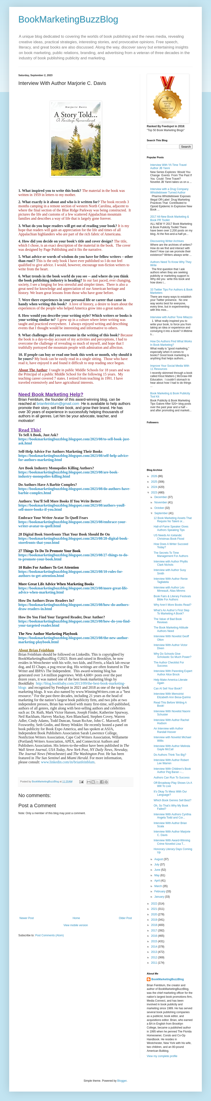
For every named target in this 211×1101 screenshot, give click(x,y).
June (157, 869)
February (160, 891)
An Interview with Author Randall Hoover (168, 730)
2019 (154, 919)
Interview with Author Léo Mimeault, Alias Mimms (169, 589)
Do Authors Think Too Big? (170, 754)
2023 (154, 492)
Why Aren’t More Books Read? (172, 604)
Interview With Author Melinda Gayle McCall (172, 747)
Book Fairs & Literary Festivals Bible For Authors (172, 598)
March (158, 886)
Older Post (125, 918)
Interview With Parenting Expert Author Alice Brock (173, 672)
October (159, 508)
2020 (154, 914)
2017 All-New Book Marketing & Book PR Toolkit (169, 218)
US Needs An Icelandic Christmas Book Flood (169, 537)
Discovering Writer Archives (167, 241)
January (159, 896)
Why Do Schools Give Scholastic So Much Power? (172, 655)
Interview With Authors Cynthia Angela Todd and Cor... (172, 816)
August (159, 859)
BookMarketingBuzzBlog (68, 19)
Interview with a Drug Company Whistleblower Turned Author (169, 190)
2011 (154, 962)
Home (76, 918)
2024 (154, 487)
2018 (154, 925)
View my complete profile (162, 1056)
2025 (154, 481)
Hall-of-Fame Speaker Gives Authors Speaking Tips (171, 528)
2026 (154, 476)
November (161, 502)
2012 (154, 957)
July (157, 864)
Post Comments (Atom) (49, 935)
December (161, 497)
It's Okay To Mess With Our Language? (170, 793)
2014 (154, 946)
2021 (154, 909)
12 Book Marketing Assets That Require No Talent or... (173, 519)
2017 (154, 930)
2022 (154, 903)
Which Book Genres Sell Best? (172, 800)
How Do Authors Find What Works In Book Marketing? (171, 343)
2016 (154, 935)
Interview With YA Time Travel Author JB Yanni (168, 166)
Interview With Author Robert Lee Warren (171, 761)
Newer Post (26, 918)
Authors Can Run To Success (172, 777)
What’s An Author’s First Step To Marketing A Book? (171, 612)
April (157, 880)
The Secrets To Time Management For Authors (171, 554)
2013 (154, 952)
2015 (154, 941)
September (161, 513)
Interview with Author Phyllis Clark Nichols (171, 563)
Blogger (122, 1080)
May (157, 875)
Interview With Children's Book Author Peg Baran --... (172, 770)
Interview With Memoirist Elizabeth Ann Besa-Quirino (172, 695)
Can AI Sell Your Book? (168, 688)
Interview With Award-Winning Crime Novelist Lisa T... (172, 842)
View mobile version (76, 925)
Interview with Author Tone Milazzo (171, 317)
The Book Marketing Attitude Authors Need (171, 629)
